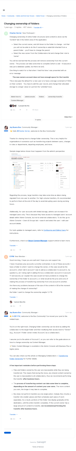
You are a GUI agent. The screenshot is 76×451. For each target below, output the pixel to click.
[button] (4, 11)
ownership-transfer (55, 96)
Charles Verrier (16, 33)
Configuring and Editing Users (55, 230)
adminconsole (30, 96)
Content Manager (17, 100)
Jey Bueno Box (15, 127)
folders (41, 96)
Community (10, 16)
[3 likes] (19, 105)
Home (3, 16)
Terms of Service (38, 447)
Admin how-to (16, 96)
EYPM (12, 256)
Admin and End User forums (25, 16)
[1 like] (17, 302)
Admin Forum (40, 16)
